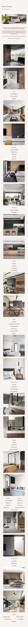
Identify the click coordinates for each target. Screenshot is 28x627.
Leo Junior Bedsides (8, 500)
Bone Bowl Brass (14, 328)
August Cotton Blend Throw (19, 507)
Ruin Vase (14, 333)
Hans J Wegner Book (14, 391)
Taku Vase (14, 265)
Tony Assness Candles (14, 326)
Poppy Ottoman (14, 563)
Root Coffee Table (14, 151)
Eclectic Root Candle (14, 330)
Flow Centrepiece (14, 268)
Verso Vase (14, 565)
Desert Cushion (14, 212)
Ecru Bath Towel (14, 444)
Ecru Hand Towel (14, 447)
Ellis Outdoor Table (6, 616)
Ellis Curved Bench (8, 619)
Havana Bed (14, 384)
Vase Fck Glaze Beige (14, 388)
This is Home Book (14, 270)
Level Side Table (20, 619)
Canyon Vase (14, 158)
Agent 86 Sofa (14, 560)
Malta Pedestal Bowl (14, 96)
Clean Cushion (19, 505)
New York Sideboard (14, 93)
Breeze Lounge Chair (19, 616)
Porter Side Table (20, 500)
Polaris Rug (14, 156)
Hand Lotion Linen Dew (14, 449)
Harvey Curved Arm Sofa (14, 149)
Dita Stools (14, 263)
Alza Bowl (14, 442)
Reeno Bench (14, 154)
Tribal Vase (14, 98)
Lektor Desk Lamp (14, 509)
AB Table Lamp (8, 502)
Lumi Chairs (14, 321)
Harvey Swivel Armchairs (14, 210)
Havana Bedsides (14, 386)
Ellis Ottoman (14, 621)
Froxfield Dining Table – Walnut (14, 323)
